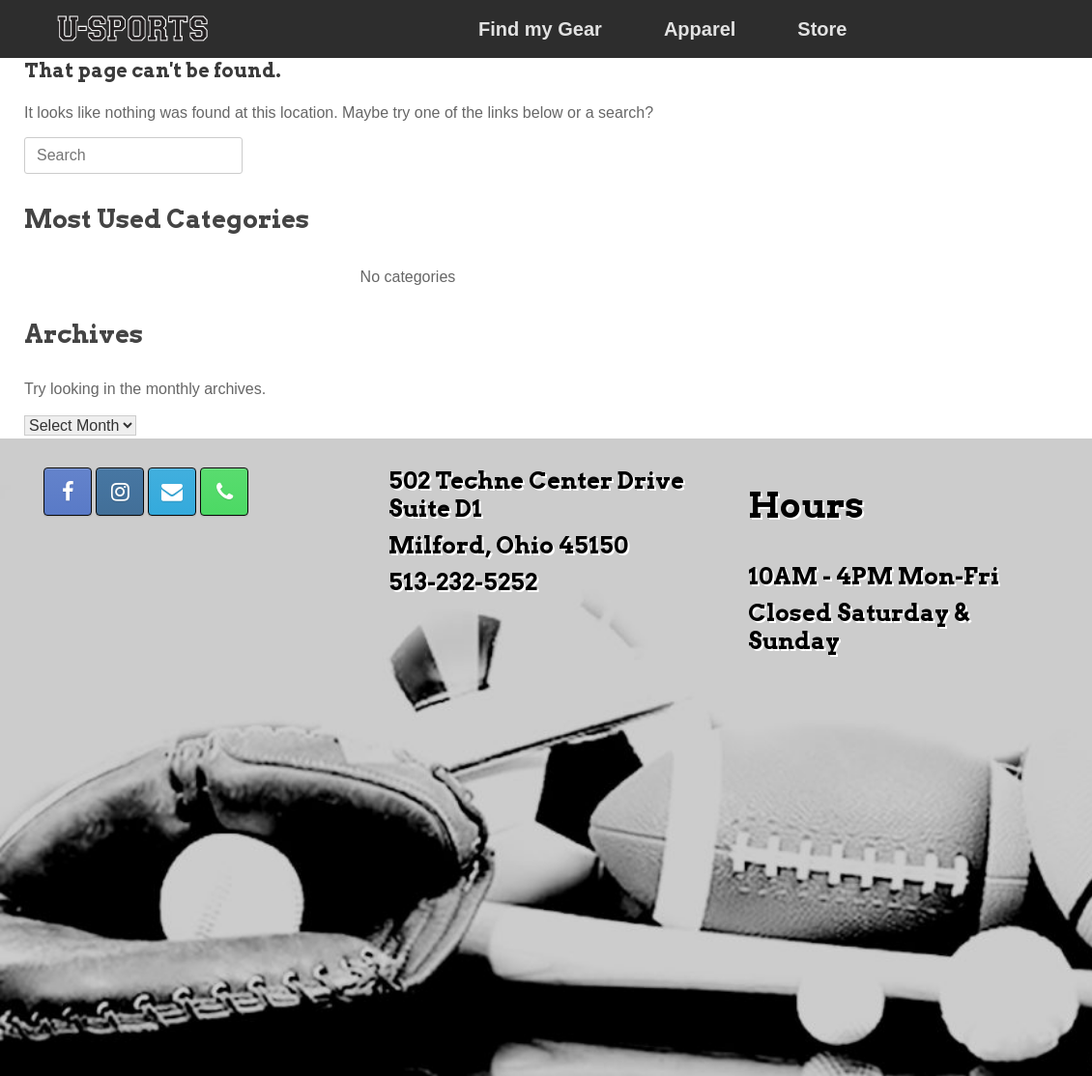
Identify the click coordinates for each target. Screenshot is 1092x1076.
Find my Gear (540, 29)
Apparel (699, 29)
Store (822, 29)
